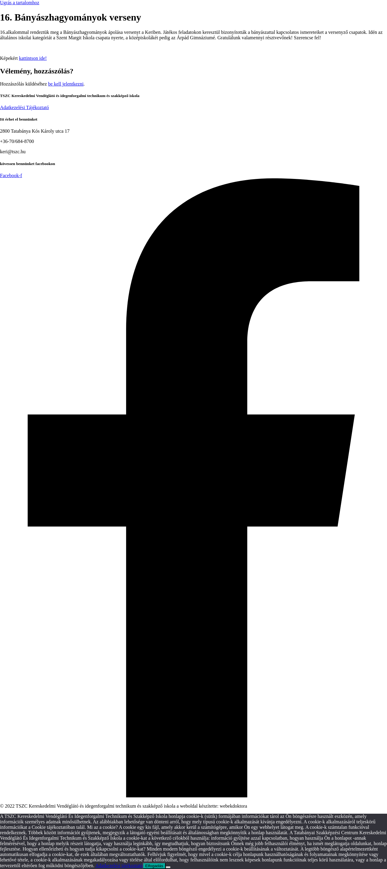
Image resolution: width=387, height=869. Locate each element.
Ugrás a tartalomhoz (19, 2)
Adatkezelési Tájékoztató (24, 107)
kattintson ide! (33, 58)
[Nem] (168, 867)
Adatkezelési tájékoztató (119, 865)
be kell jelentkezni (65, 83)
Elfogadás (154, 866)
